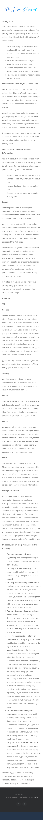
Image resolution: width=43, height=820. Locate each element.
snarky (28, 664)
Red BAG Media (33, 797)
